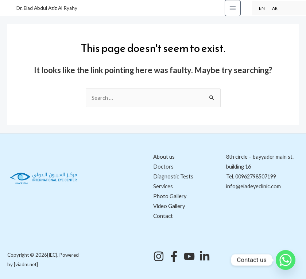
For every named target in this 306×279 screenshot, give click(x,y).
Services (163, 186)
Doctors (163, 166)
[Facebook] (174, 256)
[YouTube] (189, 256)
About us (164, 157)
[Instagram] (158, 256)
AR (275, 8)
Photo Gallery (169, 196)
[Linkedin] (204, 256)
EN (262, 8)
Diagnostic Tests (173, 176)
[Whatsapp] (285, 260)
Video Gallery (169, 206)
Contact (163, 216)
